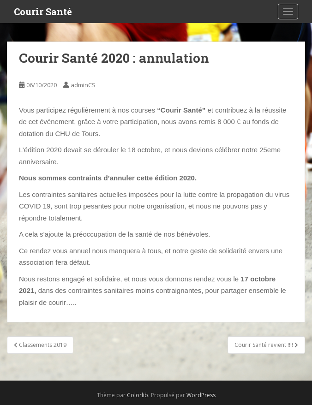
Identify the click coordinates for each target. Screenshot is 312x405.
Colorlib (137, 395)
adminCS (83, 85)
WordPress (201, 395)
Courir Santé (43, 12)
